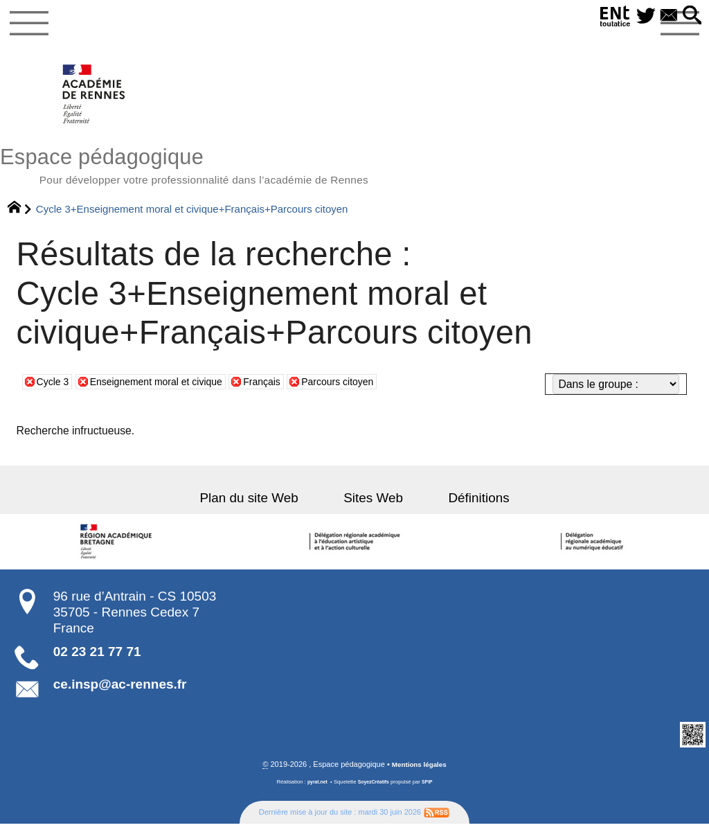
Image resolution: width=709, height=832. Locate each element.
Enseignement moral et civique (167, 389)
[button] (690, 16)
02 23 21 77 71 (97, 659)
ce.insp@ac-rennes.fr (120, 692)
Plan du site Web (264, 505)
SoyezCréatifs (374, 790)
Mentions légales (419, 772)
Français (284, 389)
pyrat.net (314, 790)
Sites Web (373, 505)
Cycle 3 (55, 389)
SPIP (430, 790)
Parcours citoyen (367, 389)
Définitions (463, 505)
